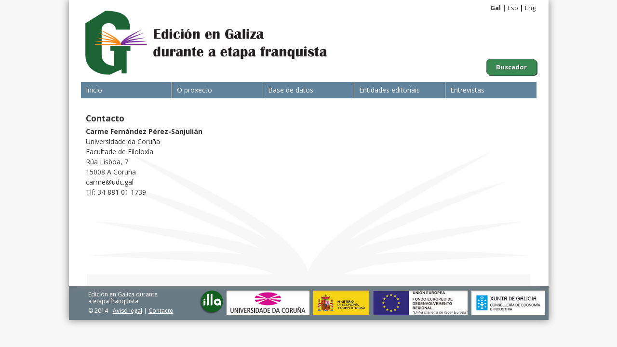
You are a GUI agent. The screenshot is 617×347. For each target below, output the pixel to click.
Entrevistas (467, 89)
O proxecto (194, 89)
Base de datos (290, 89)
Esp (513, 7)
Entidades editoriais (389, 89)
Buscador (511, 67)
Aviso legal (127, 311)
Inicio (94, 89)
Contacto (161, 311)
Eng (530, 7)
